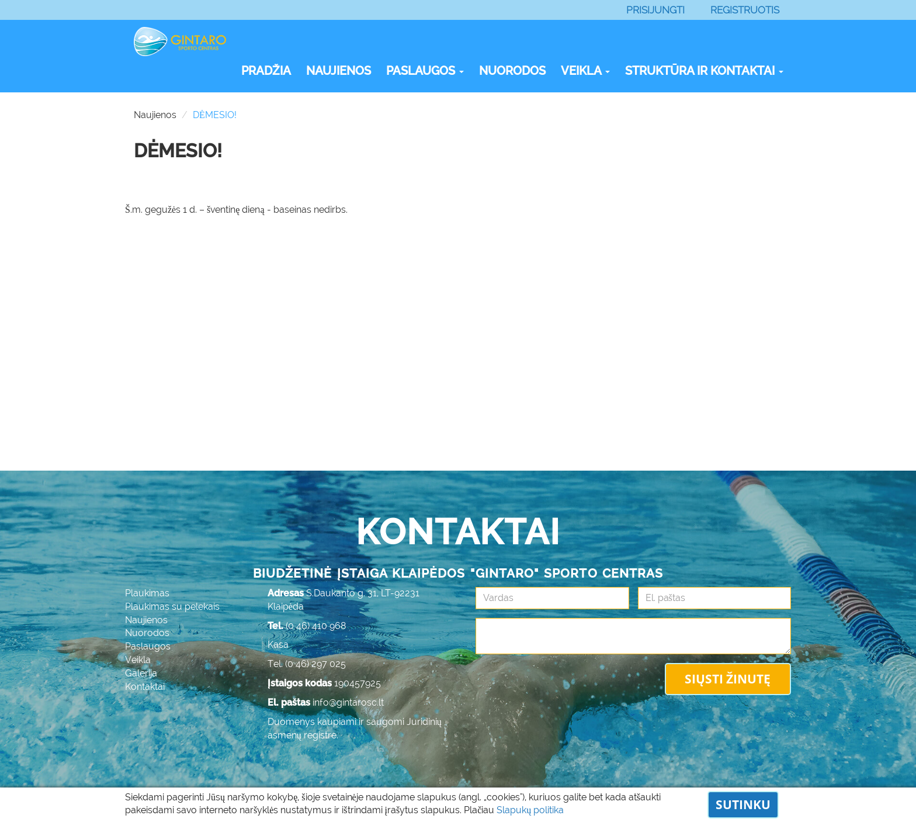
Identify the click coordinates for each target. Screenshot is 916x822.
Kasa (278, 644)
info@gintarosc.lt (348, 702)
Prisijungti (655, 10)
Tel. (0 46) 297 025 (307, 663)
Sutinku (743, 804)
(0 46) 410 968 (316, 625)
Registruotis (744, 10)
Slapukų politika (530, 810)
